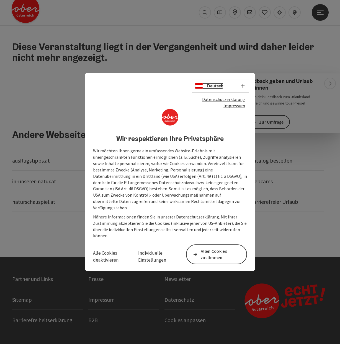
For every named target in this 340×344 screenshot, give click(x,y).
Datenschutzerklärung (223, 99)
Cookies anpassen (185, 320)
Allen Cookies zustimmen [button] (214, 254)
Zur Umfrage (271, 122)
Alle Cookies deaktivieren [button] (106, 256)
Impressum (234, 105)
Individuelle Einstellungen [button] (152, 256)
